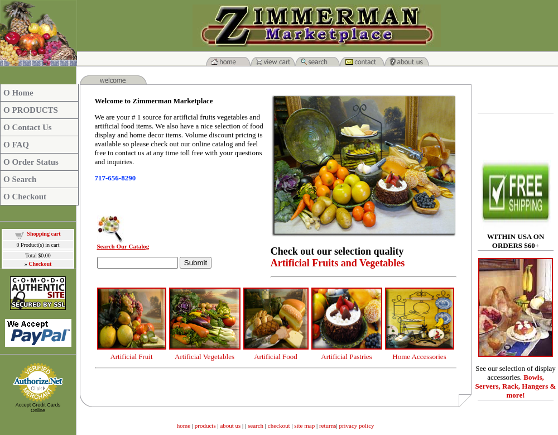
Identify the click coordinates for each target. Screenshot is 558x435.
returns (327, 425)
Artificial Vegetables (204, 356)
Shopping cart (43, 234)
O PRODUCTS (30, 110)
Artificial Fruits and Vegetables (338, 263)
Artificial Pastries (346, 356)
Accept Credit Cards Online (38, 407)
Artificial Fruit (131, 356)
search (255, 425)
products (205, 425)
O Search (19, 179)
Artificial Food (275, 356)
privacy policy (356, 425)
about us (230, 425)
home (183, 425)
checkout (279, 425)
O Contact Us (27, 127)
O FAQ (16, 144)
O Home (18, 92)
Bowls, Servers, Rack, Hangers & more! (515, 386)
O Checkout (24, 196)
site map (305, 425)
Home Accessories (419, 356)
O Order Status (31, 161)
